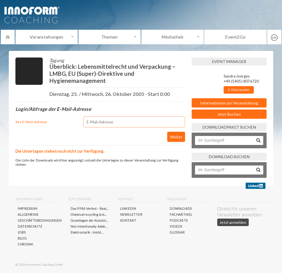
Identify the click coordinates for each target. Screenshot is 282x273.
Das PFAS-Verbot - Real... (89, 208)
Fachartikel (181, 214)
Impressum (27, 208)
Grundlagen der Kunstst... (89, 220)
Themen (109, 36)
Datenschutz (30, 226)
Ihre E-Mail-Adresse (31, 122)
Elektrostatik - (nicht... (87, 232)
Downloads (181, 208)
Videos (176, 226)
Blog (22, 238)
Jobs (22, 232)
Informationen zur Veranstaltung (229, 102)
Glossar (177, 232)
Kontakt (128, 220)
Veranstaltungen (46, 36)
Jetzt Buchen (229, 114)
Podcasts (178, 220)
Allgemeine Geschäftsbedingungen (40, 217)
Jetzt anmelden (233, 222)
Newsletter (131, 214)
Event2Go (235, 36)
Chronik (25, 244)
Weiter (176, 136)
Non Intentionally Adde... (89, 226)
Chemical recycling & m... (88, 214)
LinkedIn (128, 208)
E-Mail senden (238, 90)
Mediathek (172, 36)
